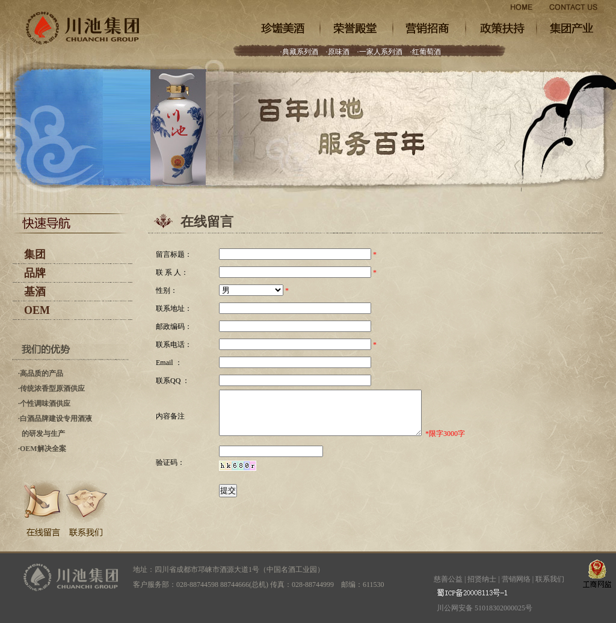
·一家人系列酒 (379, 52)
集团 (35, 254)
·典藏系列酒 (299, 52)
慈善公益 (448, 579)
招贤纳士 (481, 579)
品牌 (35, 273)
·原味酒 (338, 52)
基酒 (35, 292)
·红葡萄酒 (425, 52)
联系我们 (549, 579)
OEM (37, 310)
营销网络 (516, 579)
